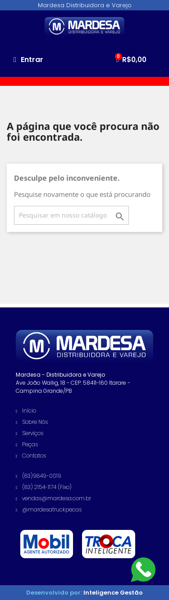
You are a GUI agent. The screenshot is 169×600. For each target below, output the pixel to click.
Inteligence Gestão (112, 592)
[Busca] (71, 215)
